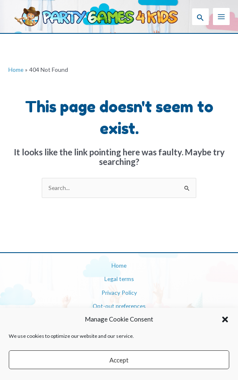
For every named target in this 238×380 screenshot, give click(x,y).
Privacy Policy (119, 292)
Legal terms (119, 278)
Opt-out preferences (119, 305)
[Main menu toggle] (221, 16)
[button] (225, 319)
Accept (119, 360)
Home (119, 265)
